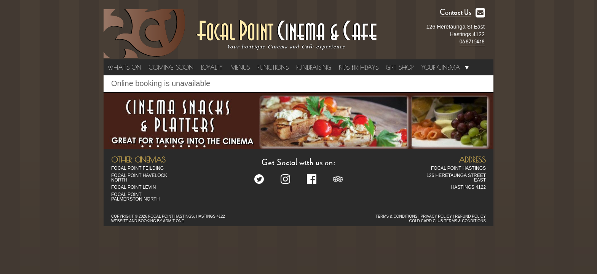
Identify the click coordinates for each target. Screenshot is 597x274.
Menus (240, 67)
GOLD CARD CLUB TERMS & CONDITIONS (447, 221)
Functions (273, 67)
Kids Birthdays (358, 67)
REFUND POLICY (470, 216)
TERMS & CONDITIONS (396, 216)
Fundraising (313, 67)
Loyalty (212, 67)
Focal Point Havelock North (139, 178)
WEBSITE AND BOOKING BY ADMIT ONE (147, 221)
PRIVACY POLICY (436, 216)
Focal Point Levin (133, 187)
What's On (124, 67)
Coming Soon (171, 67)
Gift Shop (399, 67)
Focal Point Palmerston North (135, 197)
